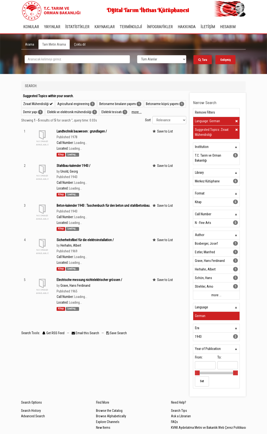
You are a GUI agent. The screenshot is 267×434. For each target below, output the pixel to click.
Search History (31, 411)
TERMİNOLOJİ (131, 26)
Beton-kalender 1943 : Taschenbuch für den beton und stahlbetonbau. (103, 205)
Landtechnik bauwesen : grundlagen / (82, 131)
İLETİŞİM (208, 26)
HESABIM (227, 26)
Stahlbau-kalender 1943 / (73, 166)
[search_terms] (77, 59)
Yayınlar (52, 26)
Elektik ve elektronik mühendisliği (69, 112)
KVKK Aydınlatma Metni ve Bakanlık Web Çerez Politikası (208, 427)
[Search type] (161, 59)
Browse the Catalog (109, 411)
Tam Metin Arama (54, 44)
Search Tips (179, 411)
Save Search (116, 333)
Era (197, 328)
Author (199, 235)
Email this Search (86, 333)
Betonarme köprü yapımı (162, 104)
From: (199, 357)
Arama (29, 44)
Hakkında (187, 26)
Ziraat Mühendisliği (38, 104)
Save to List (165, 131)
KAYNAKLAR (104, 26)
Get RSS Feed (53, 333)
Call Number (203, 214)
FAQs (174, 422)
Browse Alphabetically (111, 416)
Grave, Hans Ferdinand (75, 285)
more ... (137, 112)
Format (199, 193)
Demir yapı (30, 112)
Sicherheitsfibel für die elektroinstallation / (85, 240)
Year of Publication (208, 349)
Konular (31, 26)
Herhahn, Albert (70, 245)
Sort (148, 120)
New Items (103, 427)
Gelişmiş (225, 60)
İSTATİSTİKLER (77, 26)
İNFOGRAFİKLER (160, 26)
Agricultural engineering (73, 104)
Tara (202, 60)
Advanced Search (33, 416)
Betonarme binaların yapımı (117, 104)
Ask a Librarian (181, 416)
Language (201, 307)
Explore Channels (107, 422)
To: (219, 357)
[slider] (197, 372)
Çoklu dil (79, 44)
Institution (201, 147)
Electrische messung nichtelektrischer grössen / (89, 280)
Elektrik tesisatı (111, 112)
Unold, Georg (69, 171)
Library (199, 173)
